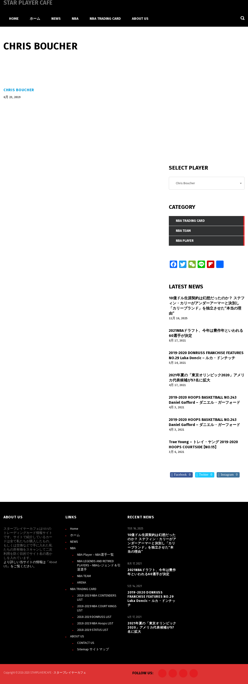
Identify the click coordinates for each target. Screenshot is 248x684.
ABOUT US (77, 636)
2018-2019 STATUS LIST (92, 630)
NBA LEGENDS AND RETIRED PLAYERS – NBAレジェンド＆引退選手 (99, 565)
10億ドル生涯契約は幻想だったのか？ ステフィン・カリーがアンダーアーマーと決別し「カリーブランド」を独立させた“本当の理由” (151, 543)
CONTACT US (85, 643)
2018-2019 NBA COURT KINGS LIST (97, 608)
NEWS (74, 541)
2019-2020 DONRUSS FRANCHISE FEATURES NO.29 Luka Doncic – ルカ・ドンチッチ (151, 598)
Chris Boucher (18, 90)
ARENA (81, 582)
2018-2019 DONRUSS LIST (94, 617)
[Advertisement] (203, 120)
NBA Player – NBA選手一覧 (95, 554)
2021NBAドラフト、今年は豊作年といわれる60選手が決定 (151, 572)
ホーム (75, 535)
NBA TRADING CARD (83, 589)
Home (74, 528)
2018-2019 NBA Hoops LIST (95, 623)
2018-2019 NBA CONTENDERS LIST (96, 597)
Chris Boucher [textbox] (184, 183)
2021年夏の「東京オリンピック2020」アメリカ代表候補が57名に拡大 (151, 627)
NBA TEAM (84, 576)
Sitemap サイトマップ (93, 649)
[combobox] (207, 183)
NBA (73, 548)
